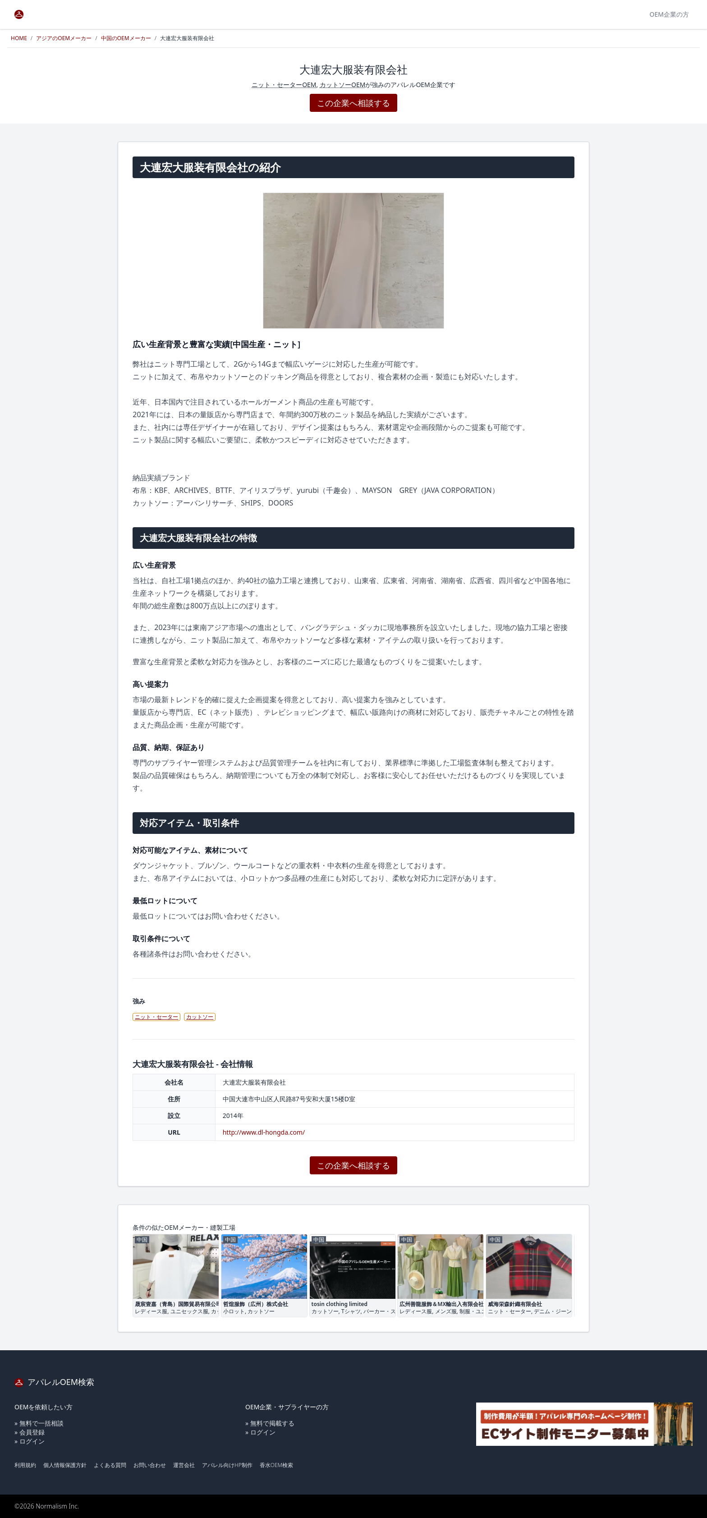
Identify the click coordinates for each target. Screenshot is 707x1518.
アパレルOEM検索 (54, 1381)
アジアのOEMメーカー (64, 38)
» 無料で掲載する (269, 1423)
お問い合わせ (149, 1465)
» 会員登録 (29, 1432)
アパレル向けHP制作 (227, 1465)
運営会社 (184, 1465)
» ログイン (29, 1441)
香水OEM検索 (276, 1465)
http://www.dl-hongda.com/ (264, 1132)
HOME (19, 38)
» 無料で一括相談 (39, 1423)
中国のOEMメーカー (126, 38)
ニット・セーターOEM (284, 84)
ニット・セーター (156, 1017)
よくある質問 (110, 1465)
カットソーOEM (342, 84)
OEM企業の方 (669, 14)
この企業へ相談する (353, 102)
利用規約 (25, 1465)
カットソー (199, 1017)
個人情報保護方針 (65, 1465)
